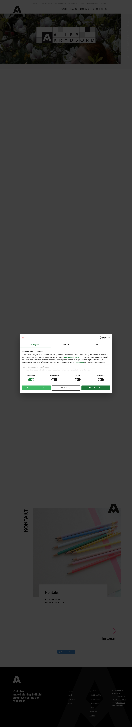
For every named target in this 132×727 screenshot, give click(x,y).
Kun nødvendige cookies (36, 388)
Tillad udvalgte (66, 388)
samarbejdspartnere (71, 357)
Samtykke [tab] (35, 345)
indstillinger (79, 362)
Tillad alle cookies (95, 388)
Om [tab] (97, 345)
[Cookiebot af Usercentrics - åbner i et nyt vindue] (101, 337)
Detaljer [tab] (66, 345)
